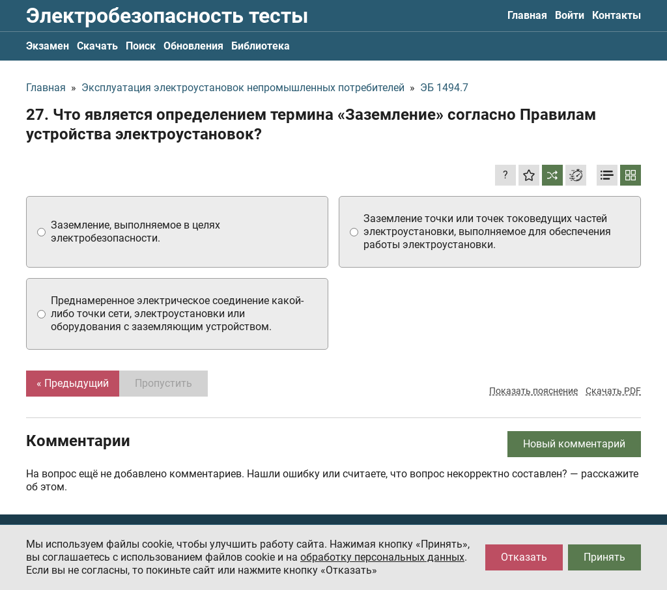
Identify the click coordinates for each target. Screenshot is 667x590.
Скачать (97, 46)
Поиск (141, 46)
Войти (569, 15)
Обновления (193, 46)
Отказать (524, 557)
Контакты (616, 15)
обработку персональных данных (382, 557)
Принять (604, 557)
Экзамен (47, 46)
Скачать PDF (613, 391)
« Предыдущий (72, 383)
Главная (527, 15)
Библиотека (260, 46)
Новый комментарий (574, 444)
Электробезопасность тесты (167, 15)
